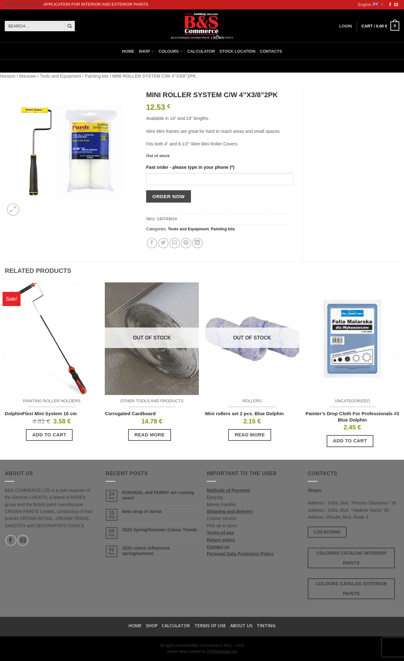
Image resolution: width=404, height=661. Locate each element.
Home (128, 51)
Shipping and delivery (229, 511)
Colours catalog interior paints (351, 558)
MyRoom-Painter (24, 4)
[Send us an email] (396, 5)
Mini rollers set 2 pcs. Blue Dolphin (244, 413)
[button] (380, 26)
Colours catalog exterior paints (351, 588)
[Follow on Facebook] (390, 5)
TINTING (266, 626)
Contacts (271, 51)
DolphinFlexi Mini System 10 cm (41, 413)
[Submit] (69, 26)
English (370, 5)
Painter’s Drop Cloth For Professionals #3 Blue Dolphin (352, 416)
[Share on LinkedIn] (197, 243)
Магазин (27, 76)
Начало (7, 76)
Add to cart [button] (49, 434)
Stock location (237, 51)
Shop (146, 51)
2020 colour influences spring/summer (146, 551)
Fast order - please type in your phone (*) (190, 167)
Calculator (201, 51)
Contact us (218, 546)
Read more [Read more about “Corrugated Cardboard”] (149, 434)
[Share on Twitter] (163, 243)
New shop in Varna (141, 511)
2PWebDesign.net (222, 651)
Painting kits (97, 76)
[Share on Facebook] (152, 243)
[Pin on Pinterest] (186, 243)
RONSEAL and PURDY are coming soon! (158, 495)
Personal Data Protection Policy (240, 553)
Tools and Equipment (60, 76)
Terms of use (220, 532)
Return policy (221, 539)
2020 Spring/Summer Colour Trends (159, 529)
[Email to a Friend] (174, 243)
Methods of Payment (228, 490)
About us (241, 626)
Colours (170, 51)
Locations (327, 531)
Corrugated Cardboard (130, 413)
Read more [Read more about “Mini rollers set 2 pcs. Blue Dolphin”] (250, 434)
